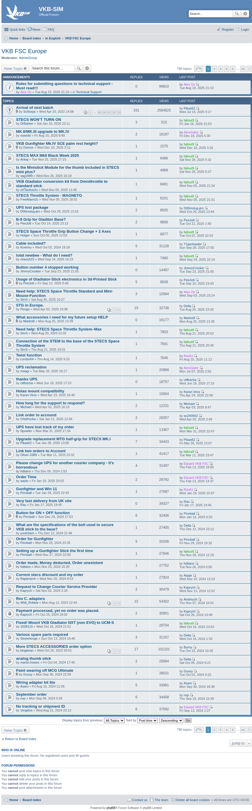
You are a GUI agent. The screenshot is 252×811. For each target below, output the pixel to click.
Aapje (188, 575)
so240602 (191, 415)
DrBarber (27, 123)
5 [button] (233, 68)
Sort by (142, 720)
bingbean (27, 650)
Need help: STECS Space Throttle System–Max (59, 329)
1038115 (26, 626)
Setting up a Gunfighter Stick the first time (54, 551)
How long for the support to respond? (50, 403)
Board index (31, 800)
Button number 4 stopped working (47, 267)
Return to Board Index (20, 739)
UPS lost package (32, 207)
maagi (24, 371)
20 (104, 112)
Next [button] (249, 69)
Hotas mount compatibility (40, 391)
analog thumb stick (33, 658)
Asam (24, 686)
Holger (25, 235)
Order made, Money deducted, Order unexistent (59, 563)
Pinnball (26, 493)
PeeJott (25, 223)
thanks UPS (26, 379)
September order (31, 694)
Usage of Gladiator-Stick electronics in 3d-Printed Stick (66, 279)
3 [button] (220, 68)
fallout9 (189, 120)
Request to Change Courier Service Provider (56, 586)
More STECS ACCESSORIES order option (54, 646)
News (36, 29)
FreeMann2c (29, 199)
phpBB (111, 808)
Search (236, 13)
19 (99, 112)
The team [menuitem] (161, 800)
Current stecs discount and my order (49, 574)
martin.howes (29, 662)
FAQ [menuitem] (51, 29)
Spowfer (26, 431)
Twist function (29, 355)
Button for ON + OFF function (43, 513)
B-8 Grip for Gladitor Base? (41, 219)
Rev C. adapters (30, 598)
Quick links (17, 29)
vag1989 (26, 175)
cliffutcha (26, 383)
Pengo (25, 309)
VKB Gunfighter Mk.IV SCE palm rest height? (57, 143)
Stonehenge (29, 638)
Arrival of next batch (34, 107)
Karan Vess (28, 395)
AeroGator (191, 132)
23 (118, 112)
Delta (187, 306)
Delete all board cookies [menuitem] (193, 800)
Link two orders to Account (41, 451)
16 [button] (242, 68)
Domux (28, 147)
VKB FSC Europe (24, 51)
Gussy (27, 674)
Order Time (26, 477)
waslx (24, 481)
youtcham (27, 533)
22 (113, 112)
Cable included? (31, 243)
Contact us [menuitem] (140, 800)
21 (109, 112)
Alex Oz (26, 92)
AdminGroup (28, 58)
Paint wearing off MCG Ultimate (44, 670)
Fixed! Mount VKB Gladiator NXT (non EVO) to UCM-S (65, 622)
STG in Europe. (30, 305)
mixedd (25, 135)
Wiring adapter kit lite (35, 682)
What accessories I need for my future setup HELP (62, 317)
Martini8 (29, 321)
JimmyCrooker (30, 271)
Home (13, 800)
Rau (23, 505)
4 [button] (227, 68)
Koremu (26, 247)
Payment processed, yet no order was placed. (57, 610)
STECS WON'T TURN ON (38, 119)
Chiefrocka (28, 419)
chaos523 (27, 259)
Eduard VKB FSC (196, 463)
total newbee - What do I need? (44, 255)
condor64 (27, 359)
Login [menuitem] (245, 29)
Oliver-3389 (28, 455)
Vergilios (26, 710)
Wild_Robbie (29, 602)
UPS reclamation (31, 367)
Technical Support (88, 92)
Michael (25, 407)
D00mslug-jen (30, 211)
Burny (188, 647)
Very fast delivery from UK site (44, 501)
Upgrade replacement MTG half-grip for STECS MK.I (63, 439)
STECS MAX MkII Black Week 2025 (47, 155)
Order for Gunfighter (34, 539)
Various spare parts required (42, 634)
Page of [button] (198, 69)
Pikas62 (189, 108)
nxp (23, 698)
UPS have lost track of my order (45, 427)
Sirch (24, 299)
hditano (25, 471)
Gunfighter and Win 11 (36, 489)
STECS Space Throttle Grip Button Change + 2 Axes (63, 231)
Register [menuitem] (228, 29)
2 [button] (214, 68)
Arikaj (24, 159)
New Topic (13, 68)
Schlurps (29, 111)
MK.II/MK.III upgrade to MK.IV (42, 131)
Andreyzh (190, 599)
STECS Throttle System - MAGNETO (49, 195)
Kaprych (26, 590)
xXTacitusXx (29, 190)
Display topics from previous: (93, 720)
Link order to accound (36, 415)
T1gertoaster (193, 244)
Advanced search (245, 13)
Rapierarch (28, 578)
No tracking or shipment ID (40, 706)
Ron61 (188, 356)
